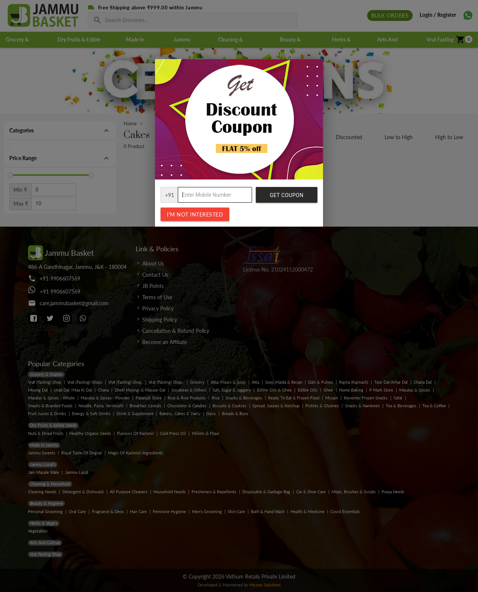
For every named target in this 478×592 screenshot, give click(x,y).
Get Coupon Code (286, 197)
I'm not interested (195, 214)
